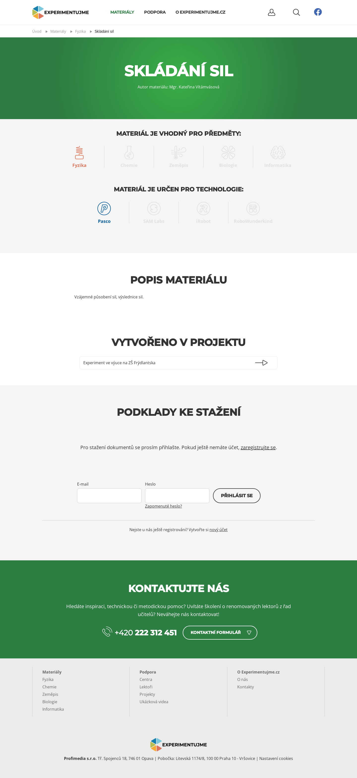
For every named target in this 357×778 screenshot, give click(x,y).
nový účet (218, 529)
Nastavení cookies (276, 758)
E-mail (83, 484)
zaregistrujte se (258, 447)
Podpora (155, 12)
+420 (146, 632)
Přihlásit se (237, 495)
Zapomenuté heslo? (163, 506)
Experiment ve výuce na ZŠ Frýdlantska (119, 362)
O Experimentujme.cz (200, 12)
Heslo (150, 484)
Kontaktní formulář (216, 632)
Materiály (122, 12)
